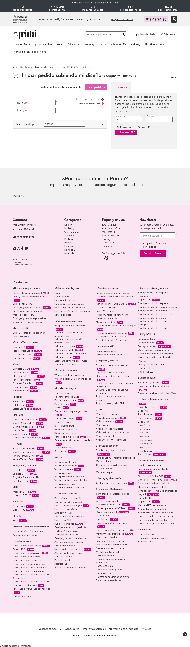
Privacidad (17, 261)
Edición (68, 224)
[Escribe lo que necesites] (106, 34)
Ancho (22, 102)
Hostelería (69, 249)
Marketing (69, 227)
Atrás (172, 77)
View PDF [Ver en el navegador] (146, 126)
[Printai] (24, 34)
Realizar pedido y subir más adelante (60, 87)
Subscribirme (154, 253)
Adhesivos (69, 234)
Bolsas (67, 242)
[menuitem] (18, 44)
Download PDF (126, 131)
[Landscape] (124, 126)
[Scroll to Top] (184, 634)
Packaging (69, 238)
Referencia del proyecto (29, 123)
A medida (69, 252)
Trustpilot (18, 195)
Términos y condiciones (22, 264)
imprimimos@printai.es (24, 224)
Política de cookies (20, 259)
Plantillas (120, 87)
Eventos (68, 245)
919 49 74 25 (156, 19)
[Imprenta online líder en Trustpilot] (20, 17)
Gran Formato (71, 231)
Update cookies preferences (15, 645)
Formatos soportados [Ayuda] (90, 99)
